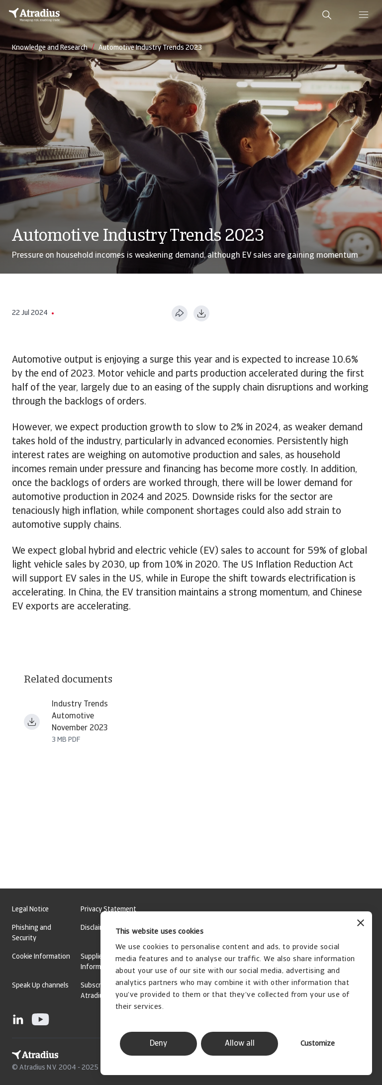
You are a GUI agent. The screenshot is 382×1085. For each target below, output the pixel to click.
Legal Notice (30, 909)
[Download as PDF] (201, 313)
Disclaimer (96, 928)
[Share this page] (180, 313)
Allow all (240, 1044)
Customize (317, 1044)
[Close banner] (360, 924)
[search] (327, 15)
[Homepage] (34, 15)
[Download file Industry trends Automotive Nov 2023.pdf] (32, 722)
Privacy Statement (108, 909)
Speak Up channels (40, 985)
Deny (158, 1044)
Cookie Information (41, 957)
